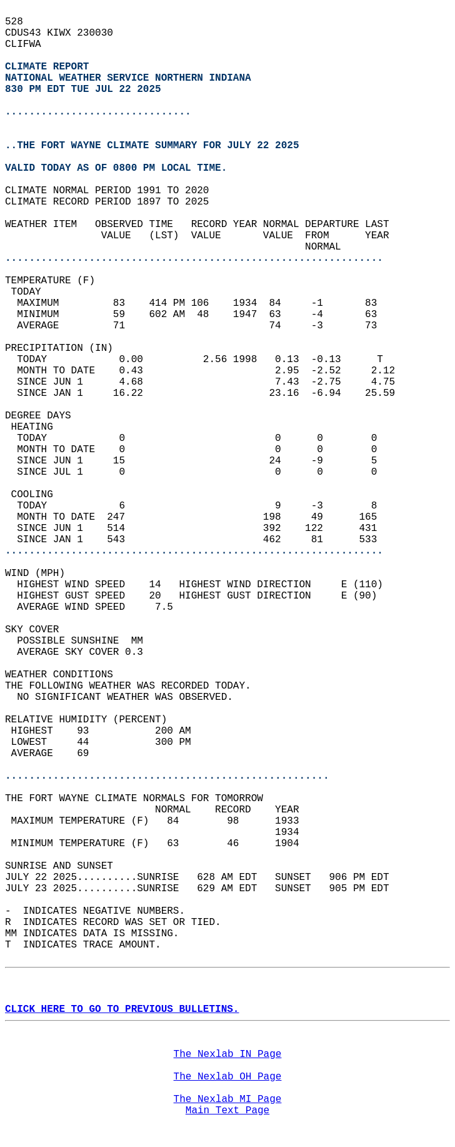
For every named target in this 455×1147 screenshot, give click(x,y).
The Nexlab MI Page (228, 1099)
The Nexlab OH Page (228, 1077)
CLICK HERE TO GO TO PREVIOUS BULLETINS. (122, 1009)
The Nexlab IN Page (228, 1054)
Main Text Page (227, 1110)
